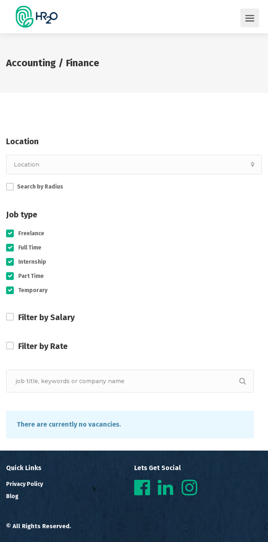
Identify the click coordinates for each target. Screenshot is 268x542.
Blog (12, 496)
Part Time (31, 276)
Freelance (31, 233)
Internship (32, 261)
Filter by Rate (43, 346)
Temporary (32, 290)
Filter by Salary (46, 317)
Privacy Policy (24, 484)
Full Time (29, 247)
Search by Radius (40, 186)
